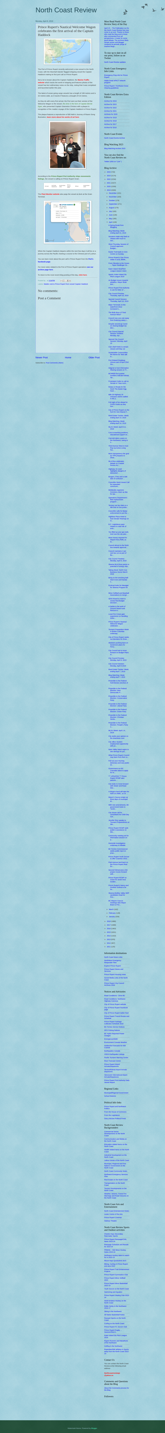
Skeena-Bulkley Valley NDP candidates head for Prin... (119, 895)
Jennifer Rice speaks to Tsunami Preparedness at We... (119, 822)
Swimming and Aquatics (113, 1292)
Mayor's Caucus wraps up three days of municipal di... (118, 799)
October (112, 200)
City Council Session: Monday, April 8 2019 (117, 665)
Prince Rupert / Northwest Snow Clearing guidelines (116, 87)
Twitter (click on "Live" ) (113, 161)
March (111, 909)
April (111, 222)
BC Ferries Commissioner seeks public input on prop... (118, 851)
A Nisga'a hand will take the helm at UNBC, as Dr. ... (119, 793)
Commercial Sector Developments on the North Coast (114, 1134)
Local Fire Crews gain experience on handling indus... (118, 616)
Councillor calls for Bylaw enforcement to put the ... (119, 512)
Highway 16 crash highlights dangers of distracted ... (117, 471)
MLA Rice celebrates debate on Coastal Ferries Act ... (116, 463)
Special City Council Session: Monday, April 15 (118, 341)
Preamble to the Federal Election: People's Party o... (118, 725)
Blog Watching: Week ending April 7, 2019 (117, 676)
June (111, 215)
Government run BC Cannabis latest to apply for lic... (118, 770)
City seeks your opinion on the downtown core (118, 737)
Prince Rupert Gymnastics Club (116, 1275)
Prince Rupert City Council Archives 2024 (114, 984)
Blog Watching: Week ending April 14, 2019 (117, 422)
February (112, 913)
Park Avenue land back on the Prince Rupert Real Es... (118, 864)
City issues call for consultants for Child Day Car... (119, 815)
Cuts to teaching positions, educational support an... (119, 434)
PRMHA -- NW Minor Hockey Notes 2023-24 (115, 1251)
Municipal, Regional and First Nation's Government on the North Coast (115, 1166)
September (113, 204)
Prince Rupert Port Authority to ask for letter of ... (119, 289)
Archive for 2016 (110, 127)
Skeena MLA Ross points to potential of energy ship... (119, 565)
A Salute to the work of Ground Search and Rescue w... (117, 608)
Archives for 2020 (110, 114)
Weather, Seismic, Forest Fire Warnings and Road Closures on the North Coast (116, 1196)
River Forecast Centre (112, 1061)
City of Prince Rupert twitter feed (116, 1013)
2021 (109, 183)
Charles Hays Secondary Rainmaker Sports (113, 1235)
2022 (109, 179)
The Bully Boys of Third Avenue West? (117, 313)
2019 (109, 190)
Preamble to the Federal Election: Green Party (118, 710)
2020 (109, 186)
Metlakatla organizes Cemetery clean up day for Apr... (118, 492)
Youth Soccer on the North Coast (116, 1289)
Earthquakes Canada (112, 1051)
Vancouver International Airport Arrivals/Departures (115, 1076)
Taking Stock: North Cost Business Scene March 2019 (118, 572)
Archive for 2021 (110, 111)
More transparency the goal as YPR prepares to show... (119, 456)
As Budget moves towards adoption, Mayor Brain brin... (118, 282)
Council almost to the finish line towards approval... (119, 546)
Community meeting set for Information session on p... (119, 838)
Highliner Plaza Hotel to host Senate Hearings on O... (119, 519)
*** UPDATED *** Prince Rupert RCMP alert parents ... (118, 778)
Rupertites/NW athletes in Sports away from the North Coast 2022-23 (116, 1351)
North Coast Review (66, 10)
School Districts (110, 1096)
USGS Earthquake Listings (114, 1054)
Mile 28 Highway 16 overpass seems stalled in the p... (118, 397)
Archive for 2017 (110, 124)
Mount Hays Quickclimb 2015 (115, 1261)
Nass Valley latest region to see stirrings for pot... (119, 750)
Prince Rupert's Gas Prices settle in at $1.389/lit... (119, 258)
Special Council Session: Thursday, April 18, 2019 (118, 300)
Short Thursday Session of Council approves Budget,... (118, 246)
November (113, 197)
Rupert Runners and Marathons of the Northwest (116, 1342)
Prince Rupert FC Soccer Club (115, 1327)
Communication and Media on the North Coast (115, 1140)
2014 (109, 936)
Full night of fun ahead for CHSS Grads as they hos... (118, 404)
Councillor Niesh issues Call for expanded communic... (119, 484)
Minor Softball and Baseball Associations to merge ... (119, 594)
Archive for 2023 (110, 104)
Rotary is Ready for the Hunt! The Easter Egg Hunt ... (117, 389)
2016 (109, 928)
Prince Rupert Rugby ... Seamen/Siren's (113, 1331)
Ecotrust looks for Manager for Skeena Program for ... (119, 587)
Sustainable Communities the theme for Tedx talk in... (118, 355)
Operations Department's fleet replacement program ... (118, 500)
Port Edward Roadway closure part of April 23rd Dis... (119, 362)
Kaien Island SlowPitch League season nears (117, 270)
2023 (109, 176)
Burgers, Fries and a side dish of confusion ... (118, 478)
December (113, 193)
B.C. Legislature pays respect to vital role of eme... (117, 526)
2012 (109, 943)
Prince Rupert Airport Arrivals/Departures (112, 1065)
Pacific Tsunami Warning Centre (116, 1058)
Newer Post (42, 357)
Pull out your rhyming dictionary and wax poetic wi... (119, 763)
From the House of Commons (115, 1112)
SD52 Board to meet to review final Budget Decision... (117, 601)
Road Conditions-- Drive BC (114, 996)
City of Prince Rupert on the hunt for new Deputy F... (119, 411)
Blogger (94, 1428)
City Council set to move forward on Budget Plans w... (119, 652)
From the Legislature (112, 1115)
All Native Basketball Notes (114, 1315)
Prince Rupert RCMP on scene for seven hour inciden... (118, 880)
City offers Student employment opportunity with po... (118, 744)
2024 (109, 172)
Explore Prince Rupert (112, 966)
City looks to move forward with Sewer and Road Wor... (118, 786)
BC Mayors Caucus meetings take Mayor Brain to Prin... (117, 903)
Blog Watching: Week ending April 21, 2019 (117, 232)
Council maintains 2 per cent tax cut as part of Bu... (117, 553)
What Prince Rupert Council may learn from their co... (119, 756)
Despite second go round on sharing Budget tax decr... (118, 326)
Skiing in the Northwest (113, 1311)
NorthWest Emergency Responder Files (112, 961)
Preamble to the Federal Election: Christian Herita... (118, 717)
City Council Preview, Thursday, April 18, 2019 (118, 295)
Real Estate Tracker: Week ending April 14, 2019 (119, 417)
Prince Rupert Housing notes (115, 974)
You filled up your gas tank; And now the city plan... (119, 533)
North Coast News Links (113, 957)
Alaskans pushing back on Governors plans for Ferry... (118, 645)
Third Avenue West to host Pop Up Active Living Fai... (118, 448)
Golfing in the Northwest (113, 1346)
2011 (109, 947)
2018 (109, 921)
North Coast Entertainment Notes (116, 1211)
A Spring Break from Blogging (116, 226)
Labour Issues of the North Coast (116, 1160)
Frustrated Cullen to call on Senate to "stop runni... (119, 382)
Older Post (94, 357)
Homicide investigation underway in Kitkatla (117, 844)
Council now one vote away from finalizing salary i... (119, 319)
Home (68, 357)
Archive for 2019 (110, 117)
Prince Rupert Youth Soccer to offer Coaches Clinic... (119, 858)
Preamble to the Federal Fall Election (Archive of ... (118, 683)
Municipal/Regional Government (116, 1093)
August (112, 208)
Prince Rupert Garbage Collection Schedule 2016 (113, 1023)
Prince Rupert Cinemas (113, 1217)
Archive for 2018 (110, 121)
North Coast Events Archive (114, 138)
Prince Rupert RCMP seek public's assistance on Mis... (118, 830)
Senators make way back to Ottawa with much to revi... (119, 238)
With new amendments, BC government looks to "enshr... (119, 807)
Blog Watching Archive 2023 (114, 148)
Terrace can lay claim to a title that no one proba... (118, 506)
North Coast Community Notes (115, 1171)
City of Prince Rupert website (115, 1004)
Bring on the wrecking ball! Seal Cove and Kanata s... (118, 580)
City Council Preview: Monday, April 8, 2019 (117, 659)
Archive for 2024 (110, 101)
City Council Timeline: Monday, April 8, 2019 (117, 560)
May (111, 219)
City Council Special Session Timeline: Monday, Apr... (116, 333)
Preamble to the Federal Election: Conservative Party (118, 698)
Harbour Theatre (110, 1221)
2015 (109, 932)
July (110, 211)
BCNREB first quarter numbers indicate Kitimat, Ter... (119, 376)
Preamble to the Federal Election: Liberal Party (118, 705)
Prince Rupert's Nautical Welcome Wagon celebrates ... (117, 624)
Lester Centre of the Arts (113, 1214)
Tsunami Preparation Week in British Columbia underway (119, 631)
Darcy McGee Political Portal (115, 1118)
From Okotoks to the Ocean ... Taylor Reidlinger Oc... (119, 264)
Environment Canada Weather (115, 1042)
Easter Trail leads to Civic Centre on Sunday (118, 253)
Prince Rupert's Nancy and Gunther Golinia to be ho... (119, 887)
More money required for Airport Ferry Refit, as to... (118, 540)
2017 (109, 925)
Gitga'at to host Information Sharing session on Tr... (119, 369)
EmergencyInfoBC (111, 1039)
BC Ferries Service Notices (114, 1027)
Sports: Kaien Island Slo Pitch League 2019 (117, 275)
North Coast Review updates (115, 62)
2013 (109, 939)
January (112, 917)
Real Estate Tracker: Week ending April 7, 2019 (119, 670)
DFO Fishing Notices (112, 1030)
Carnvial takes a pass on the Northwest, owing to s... (118, 440)
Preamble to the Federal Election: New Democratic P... (118, 690)
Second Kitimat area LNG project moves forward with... (118, 872)
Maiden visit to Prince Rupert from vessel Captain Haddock (66, 284)
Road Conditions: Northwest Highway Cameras (114, 1000)
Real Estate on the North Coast (116, 1180)
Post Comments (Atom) (54, 363)
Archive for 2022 (110, 108)
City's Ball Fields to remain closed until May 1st (118, 348)
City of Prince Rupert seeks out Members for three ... (119, 638)
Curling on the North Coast (114, 1323)
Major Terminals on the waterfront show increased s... (117, 307)
